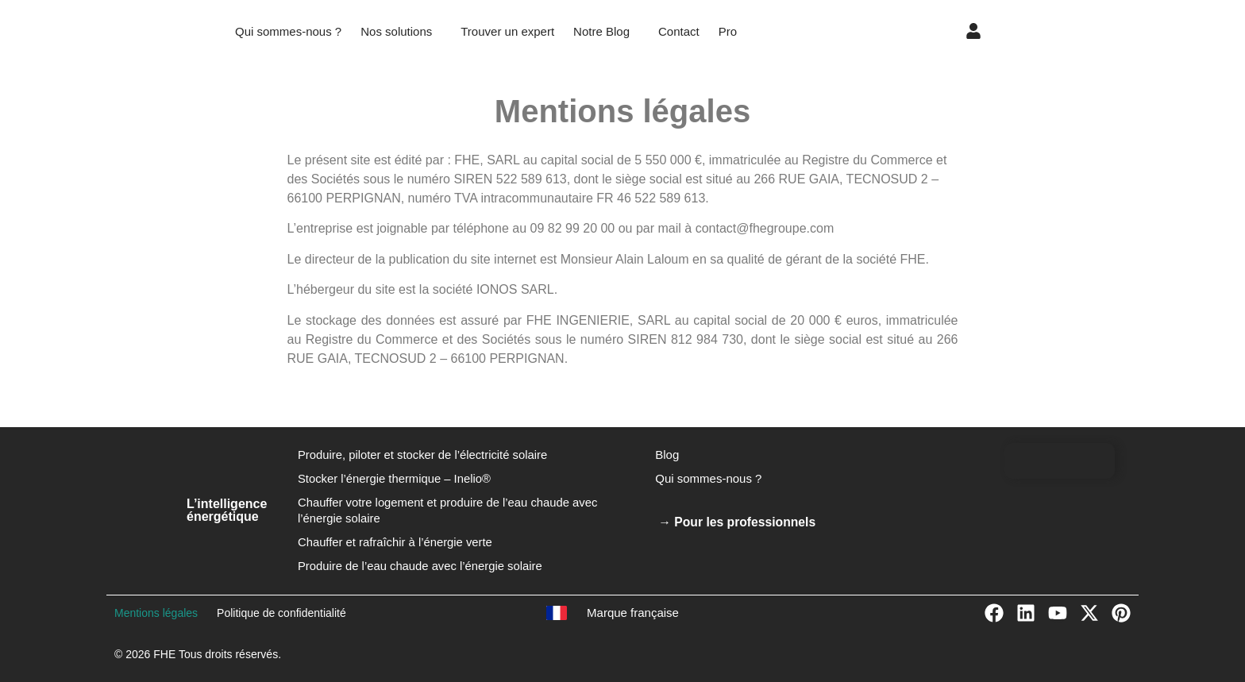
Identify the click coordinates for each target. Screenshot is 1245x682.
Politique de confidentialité (281, 613)
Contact (679, 31)
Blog (667, 454)
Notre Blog (601, 31)
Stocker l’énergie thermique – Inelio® (395, 478)
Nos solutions (396, 31)
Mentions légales (156, 613)
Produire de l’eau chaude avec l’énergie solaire (421, 565)
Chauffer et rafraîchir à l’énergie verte (396, 542)
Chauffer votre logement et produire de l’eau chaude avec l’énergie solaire (449, 510)
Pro (728, 31)
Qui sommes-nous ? (288, 31)
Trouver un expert (507, 31)
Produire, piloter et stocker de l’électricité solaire (424, 454)
